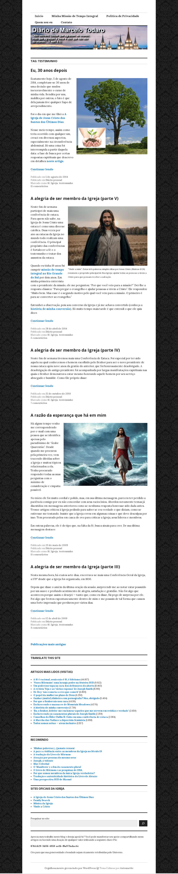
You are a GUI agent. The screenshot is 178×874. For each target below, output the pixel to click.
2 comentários (39, 338)
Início (39, 16)
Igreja (54, 183)
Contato (66, 22)
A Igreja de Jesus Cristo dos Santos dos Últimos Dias (48, 118)
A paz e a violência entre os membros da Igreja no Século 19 (67, 751)
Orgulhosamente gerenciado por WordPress (70, 868)
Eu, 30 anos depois (49, 70)
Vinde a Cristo (41, 806)
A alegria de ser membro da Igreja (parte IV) (75, 350)
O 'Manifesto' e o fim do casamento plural (57, 767)
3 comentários (39, 627)
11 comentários (39, 186)
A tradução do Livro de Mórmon (52, 754)
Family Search (41, 800)
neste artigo (55, 161)
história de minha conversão (50, 308)
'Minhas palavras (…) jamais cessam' (54, 748)
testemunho (66, 183)
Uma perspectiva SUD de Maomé (52, 779)
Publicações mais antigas (48, 644)
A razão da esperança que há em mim (68, 415)
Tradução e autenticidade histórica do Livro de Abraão (65, 776)
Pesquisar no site (40, 818)
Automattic (127, 868)
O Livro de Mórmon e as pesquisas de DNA (57, 770)
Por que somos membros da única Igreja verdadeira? (64, 773)
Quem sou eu (43, 22)
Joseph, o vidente (43, 760)
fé (48, 183)
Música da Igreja (43, 803)
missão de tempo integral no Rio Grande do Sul (47, 273)
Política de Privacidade (122, 16)
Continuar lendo (42, 169)
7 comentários (39, 403)
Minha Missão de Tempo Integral (75, 16)
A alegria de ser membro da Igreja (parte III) (75, 566)
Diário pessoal (54, 180)
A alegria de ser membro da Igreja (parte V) (74, 198)
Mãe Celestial (41, 763)
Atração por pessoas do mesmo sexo (54, 757)
